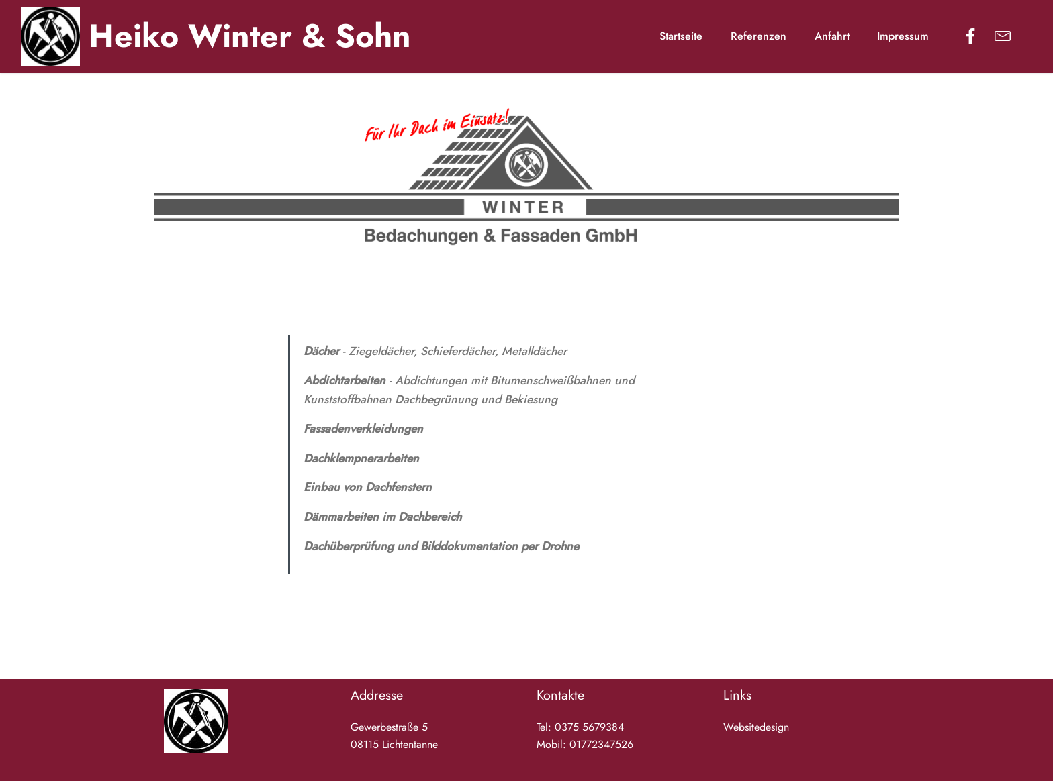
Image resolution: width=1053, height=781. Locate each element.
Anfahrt (832, 36)
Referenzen (758, 36)
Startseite (680, 36)
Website (741, 727)
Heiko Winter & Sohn (250, 36)
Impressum (904, 36)
